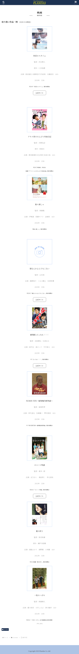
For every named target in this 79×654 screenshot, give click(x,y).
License (5, 629)
